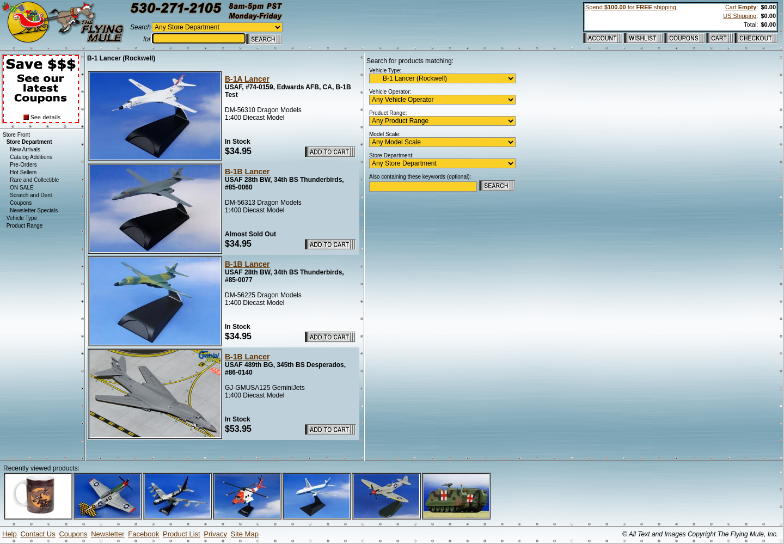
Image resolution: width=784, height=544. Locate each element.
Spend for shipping (630, 7)
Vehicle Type (22, 218)
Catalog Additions (31, 157)
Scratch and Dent (31, 195)
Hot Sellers (23, 172)
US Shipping (739, 16)
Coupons (21, 203)
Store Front (16, 135)
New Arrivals (25, 149)
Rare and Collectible (34, 180)
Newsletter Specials (34, 210)
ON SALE (21, 188)
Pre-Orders (23, 165)
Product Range (25, 226)
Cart (740, 7)
